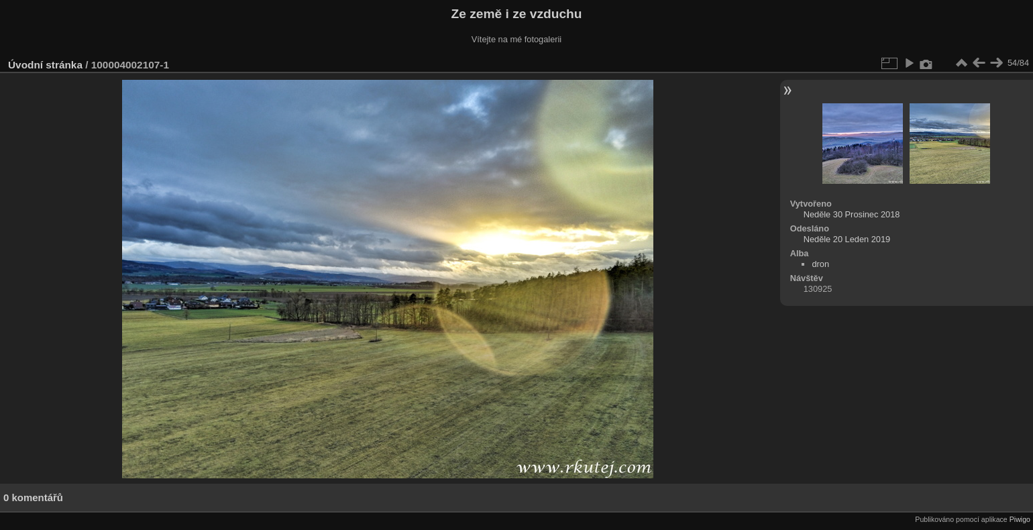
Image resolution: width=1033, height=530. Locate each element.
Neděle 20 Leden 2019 (847, 239)
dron (820, 264)
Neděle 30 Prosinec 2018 (852, 214)
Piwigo (1020, 519)
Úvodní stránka (45, 64)
